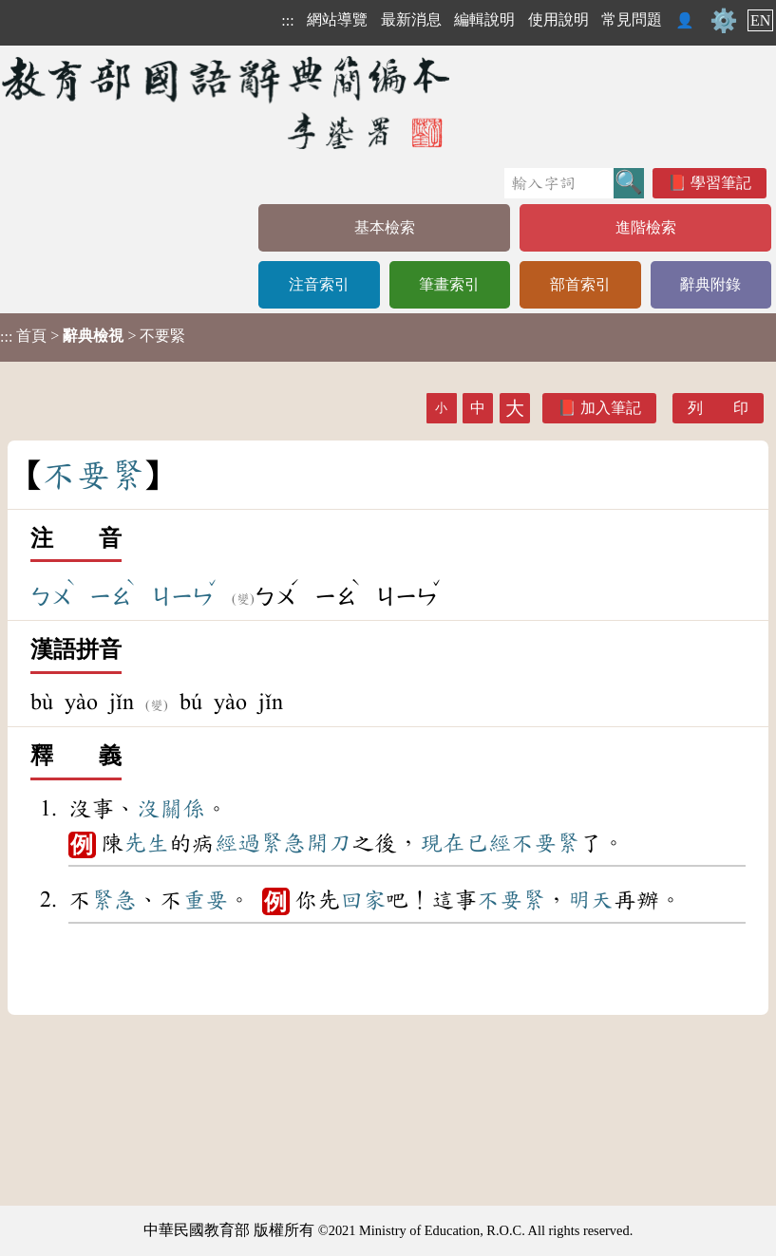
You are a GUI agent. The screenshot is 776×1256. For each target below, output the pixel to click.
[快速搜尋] (559, 183)
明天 (591, 900)
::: (287, 20)
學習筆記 (721, 183)
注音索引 (319, 284)
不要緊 (545, 843)
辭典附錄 (710, 284)
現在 (442, 843)
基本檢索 (384, 227)
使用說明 (558, 19)
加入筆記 (610, 408)
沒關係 (171, 808)
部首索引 (580, 284)
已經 (488, 843)
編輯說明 (484, 19)
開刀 (328, 843)
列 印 (718, 408)
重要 (205, 900)
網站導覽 (337, 19)
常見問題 (631, 19)
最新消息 (411, 19)
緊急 (283, 843)
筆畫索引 (449, 284)
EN (760, 20)
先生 (146, 843)
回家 (363, 900)
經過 (237, 843)
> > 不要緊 (92, 336)
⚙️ (724, 21)
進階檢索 (645, 227)
